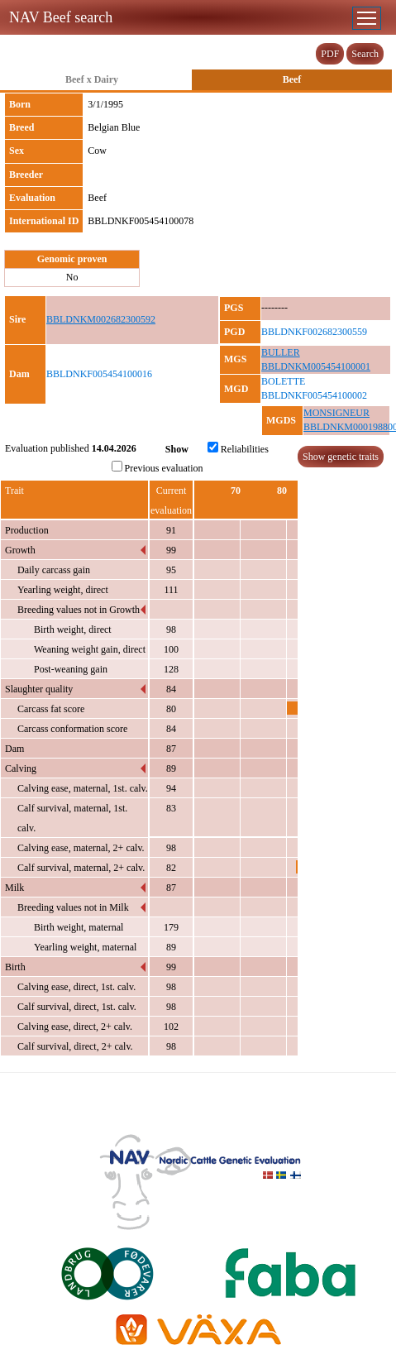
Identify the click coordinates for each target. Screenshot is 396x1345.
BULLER (280, 352)
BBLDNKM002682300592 (100, 319)
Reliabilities (238, 448)
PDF (330, 54)
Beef (292, 79)
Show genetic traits (341, 456)
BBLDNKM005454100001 (315, 366)
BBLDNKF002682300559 (314, 331)
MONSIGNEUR (336, 413)
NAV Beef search (60, 17)
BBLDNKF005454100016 (99, 374)
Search (365, 54)
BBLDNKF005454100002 (314, 395)
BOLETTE (283, 381)
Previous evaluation (157, 467)
